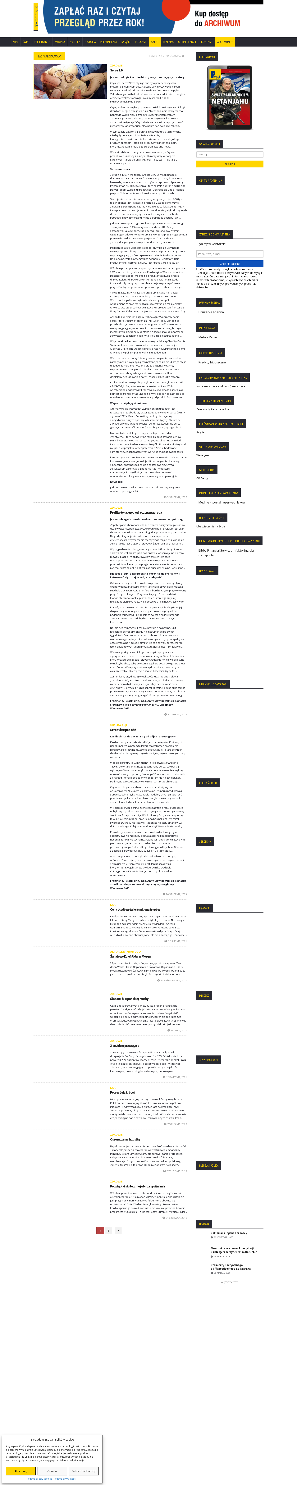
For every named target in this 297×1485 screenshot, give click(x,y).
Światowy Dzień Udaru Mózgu (130, 951)
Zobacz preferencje (83, 1471)
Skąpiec (201, 427)
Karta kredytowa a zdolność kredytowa (220, 381)
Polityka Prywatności (50, 1400)
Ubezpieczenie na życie (210, 520)
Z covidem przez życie (124, 1041)
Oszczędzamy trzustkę (125, 1134)
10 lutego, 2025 (175, 709)
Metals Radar (207, 332)
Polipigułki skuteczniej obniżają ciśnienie (137, 1181)
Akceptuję (20, 1471)
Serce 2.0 (116, 65)
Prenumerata (108, 37)
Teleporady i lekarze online (213, 404)
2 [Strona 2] (108, 1225)
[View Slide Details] (167, 14)
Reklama (168, 37)
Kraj (15, 37)
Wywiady (60, 37)
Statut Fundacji (46, 1413)
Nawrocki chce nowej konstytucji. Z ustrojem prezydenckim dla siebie (234, 1244)
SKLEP (154, 37)
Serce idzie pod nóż (123, 725)
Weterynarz (203, 450)
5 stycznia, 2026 (175, 492)
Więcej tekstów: (230, 1276)
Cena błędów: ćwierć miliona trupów (135, 904)
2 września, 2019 (175, 1166)
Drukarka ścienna (211, 307)
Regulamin (43, 1420)
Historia (90, 37)
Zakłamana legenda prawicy (229, 1227)
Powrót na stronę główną (166, 51)
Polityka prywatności (65, 1478)
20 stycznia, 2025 (175, 889)
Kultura (75, 37)
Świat (26, 37)
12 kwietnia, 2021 (175, 1072)
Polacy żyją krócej (122, 1087)
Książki (125, 37)
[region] (167, 14)
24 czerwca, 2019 (174, 1212)
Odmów (52, 1471)
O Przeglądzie (187, 37)
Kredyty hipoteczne (212, 357)
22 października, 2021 (172, 975)
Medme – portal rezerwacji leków (222, 497)
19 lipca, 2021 (177, 1025)
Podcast (141, 37)
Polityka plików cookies (39, 1478)
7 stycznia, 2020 (175, 1119)
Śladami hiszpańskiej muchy (129, 994)
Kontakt (207, 37)
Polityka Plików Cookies (52, 1407)
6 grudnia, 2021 (175, 936)
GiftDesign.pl (204, 473)
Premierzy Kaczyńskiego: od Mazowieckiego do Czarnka (231, 1260)
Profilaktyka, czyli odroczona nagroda (136, 507)
